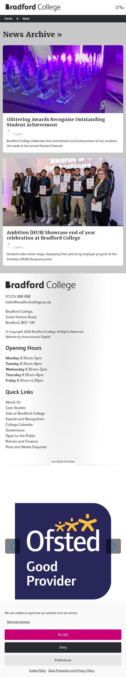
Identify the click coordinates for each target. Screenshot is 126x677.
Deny (63, 647)
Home (9, 18)
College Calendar (19, 425)
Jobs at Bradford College (25, 414)
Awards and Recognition (25, 419)
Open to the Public (20, 436)
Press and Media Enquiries (26, 447)
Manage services (18, 622)
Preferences (63, 660)
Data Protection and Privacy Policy (71, 670)
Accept (63, 634)
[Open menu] (118, 7)
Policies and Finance (22, 442)
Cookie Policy (37, 670)
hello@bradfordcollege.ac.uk (28, 302)
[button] (113, 546)
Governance (15, 430)
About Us (13, 402)
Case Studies (16, 408)
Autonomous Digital (36, 337)
